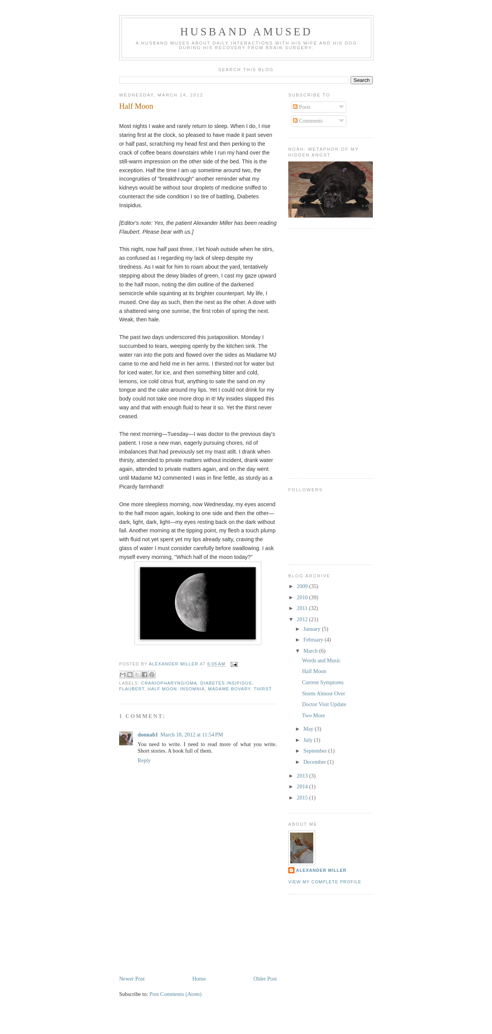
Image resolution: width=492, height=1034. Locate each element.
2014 (303, 786)
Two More (313, 715)
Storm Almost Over (323, 693)
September (315, 751)
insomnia (192, 689)
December (315, 762)
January (312, 629)
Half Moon (314, 671)
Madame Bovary (229, 689)
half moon (162, 689)
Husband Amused (246, 32)
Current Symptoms (323, 682)
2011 (303, 608)
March (311, 651)
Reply (144, 760)
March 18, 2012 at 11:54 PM (191, 734)
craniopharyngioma (169, 683)
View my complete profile (324, 881)
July (308, 740)
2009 (303, 586)
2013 (303, 776)
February (313, 640)
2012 (303, 619)
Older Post (265, 979)
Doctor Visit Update (324, 704)
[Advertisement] (176, 920)
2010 (303, 597)
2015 (303, 798)
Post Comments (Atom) (176, 994)
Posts (302, 107)
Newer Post (132, 979)
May (309, 729)
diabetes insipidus (226, 683)
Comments (308, 121)
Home (199, 979)
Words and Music (321, 660)
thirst (263, 689)
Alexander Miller (321, 870)
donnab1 (148, 734)
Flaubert (132, 689)
